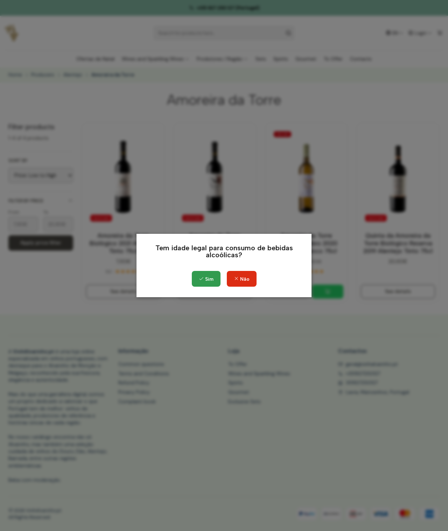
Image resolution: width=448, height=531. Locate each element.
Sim (206, 279)
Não (242, 279)
